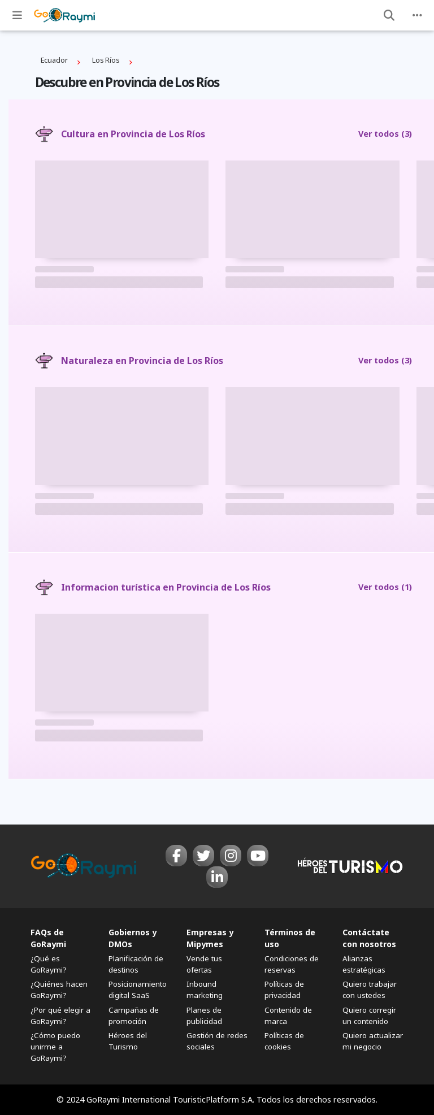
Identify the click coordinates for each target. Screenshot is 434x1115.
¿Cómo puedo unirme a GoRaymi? (55, 1046)
